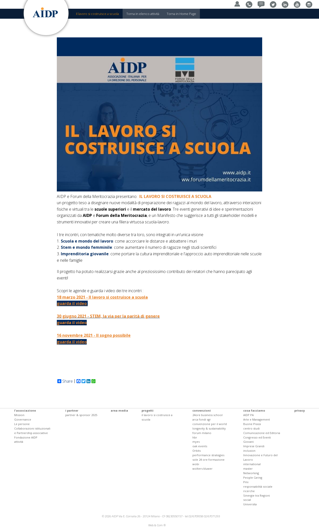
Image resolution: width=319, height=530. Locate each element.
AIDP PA (248, 415)
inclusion (249, 450)
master (248, 468)
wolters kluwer (202, 468)
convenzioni (201, 410)
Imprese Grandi (253, 446)
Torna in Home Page (181, 13)
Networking (251, 473)
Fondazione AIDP (25, 437)
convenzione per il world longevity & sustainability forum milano (209, 428)
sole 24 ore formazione (208, 459)
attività (18, 441)
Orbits (196, 450)
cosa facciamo (254, 410)
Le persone (22, 424)
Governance (22, 419)
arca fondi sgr (201, 419)
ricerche (249, 491)
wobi (195, 464)
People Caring (252, 477)
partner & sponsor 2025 (81, 415)
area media (119, 410)
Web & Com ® (157, 525)
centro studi (251, 428)
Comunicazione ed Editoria (261, 433)
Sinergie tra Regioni (256, 495)
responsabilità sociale (257, 486)
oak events (199, 446)
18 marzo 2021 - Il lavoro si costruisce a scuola (102, 297)
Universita (250, 504)
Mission (19, 415)
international (252, 464)
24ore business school (207, 415)
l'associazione (25, 410)
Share (65, 381)
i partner (71, 410)
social (247, 500)
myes (196, 441)
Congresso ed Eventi (257, 437)
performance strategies (208, 455)
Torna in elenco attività (142, 13)
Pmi (245, 482)
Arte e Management (256, 419)
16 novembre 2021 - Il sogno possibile (94, 335)
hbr (194, 437)
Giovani (248, 441)
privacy (299, 410)
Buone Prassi (252, 424)
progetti (148, 410)
